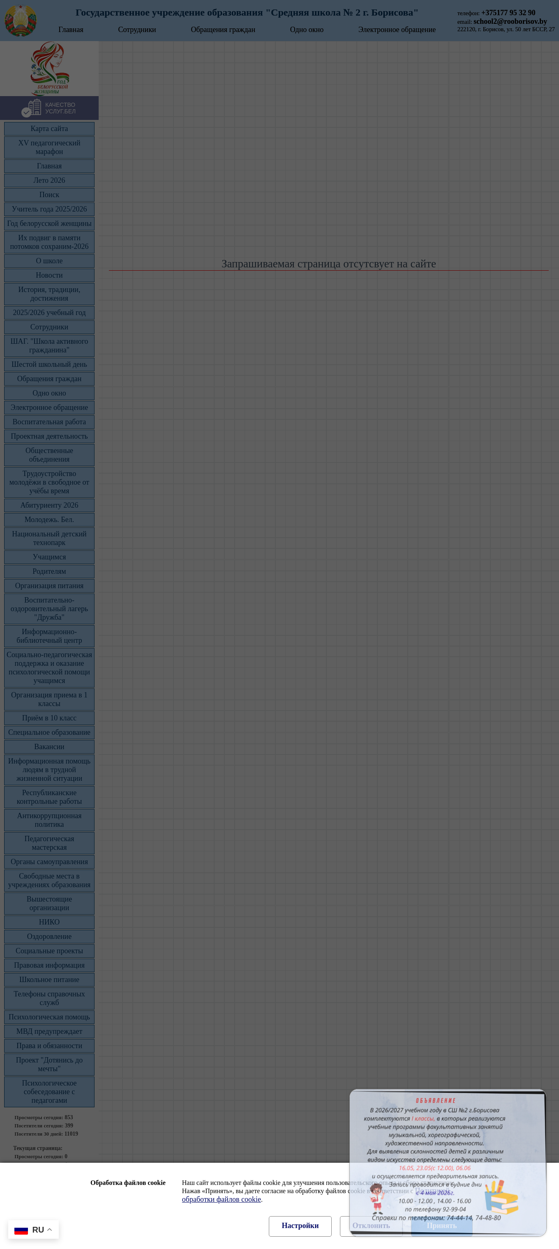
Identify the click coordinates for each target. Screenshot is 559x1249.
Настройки (300, 1225)
